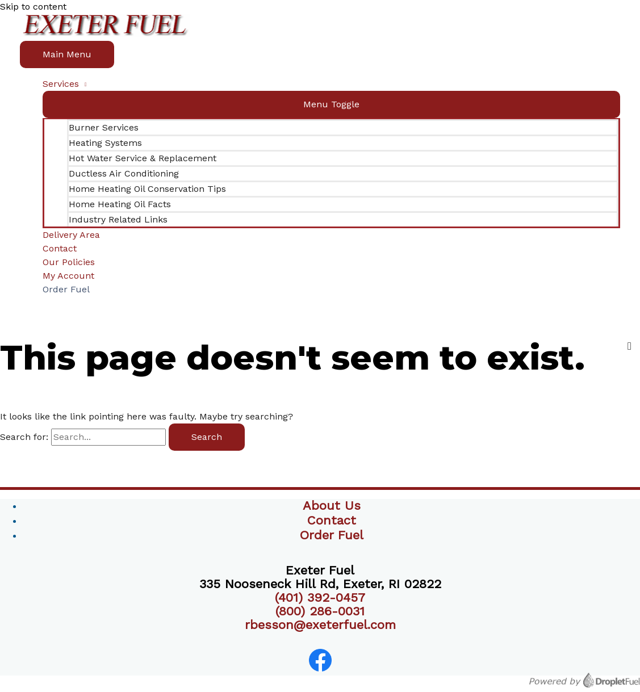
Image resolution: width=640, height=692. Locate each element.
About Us (332, 505)
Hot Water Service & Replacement (142, 158)
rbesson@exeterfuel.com (320, 625)
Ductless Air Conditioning (124, 173)
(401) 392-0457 (320, 597)
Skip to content (33, 6)
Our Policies (69, 262)
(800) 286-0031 (320, 611)
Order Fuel (66, 289)
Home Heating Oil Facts (120, 204)
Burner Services (104, 127)
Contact (60, 248)
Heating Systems (105, 142)
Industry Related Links (118, 219)
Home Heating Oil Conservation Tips (147, 188)
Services (61, 83)
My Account (68, 275)
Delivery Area (71, 234)
